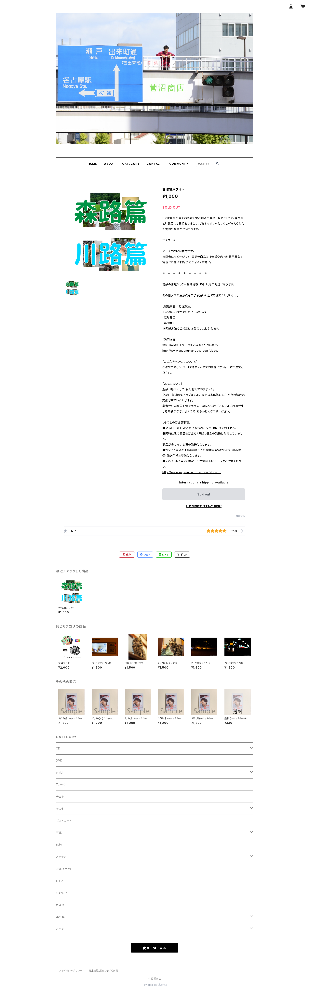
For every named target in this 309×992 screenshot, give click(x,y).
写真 (59, 832)
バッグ (60, 929)
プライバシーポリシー (70, 970)
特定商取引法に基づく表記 (103, 970)
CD (58, 748)
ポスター (61, 905)
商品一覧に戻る (154, 948)
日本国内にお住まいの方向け (204, 506)
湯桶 (59, 844)
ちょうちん (62, 893)
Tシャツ (61, 784)
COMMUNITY (179, 163)
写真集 (60, 917)
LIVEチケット (64, 868)
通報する (240, 515)
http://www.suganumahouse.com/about (190, 350)
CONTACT (154, 163)
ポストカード (64, 820)
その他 (60, 808)
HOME (92, 163)
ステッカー (62, 856)
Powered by (154, 984)
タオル (60, 772)
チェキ (60, 796)
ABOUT (109, 163)
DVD (59, 760)
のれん (60, 880)
